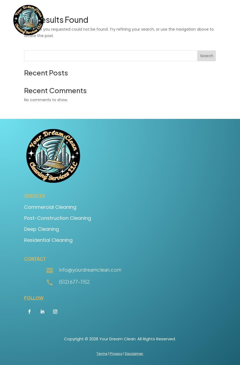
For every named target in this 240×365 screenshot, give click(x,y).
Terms (101, 353)
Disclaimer (134, 353)
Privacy (116, 353)
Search (206, 56)
